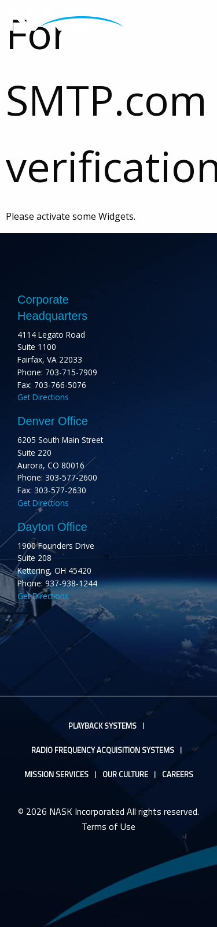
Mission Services (56, 774)
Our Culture (125, 774)
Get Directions (43, 397)
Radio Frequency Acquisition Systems (102, 750)
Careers (177, 774)
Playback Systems (102, 726)
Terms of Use (108, 826)
